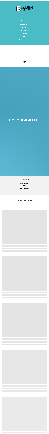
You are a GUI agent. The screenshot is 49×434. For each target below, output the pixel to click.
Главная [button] (24, 21)
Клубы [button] (24, 36)
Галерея (24, 33)
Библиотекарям (24, 40)
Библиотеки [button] (24, 24)
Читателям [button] (24, 30)
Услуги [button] (24, 27)
